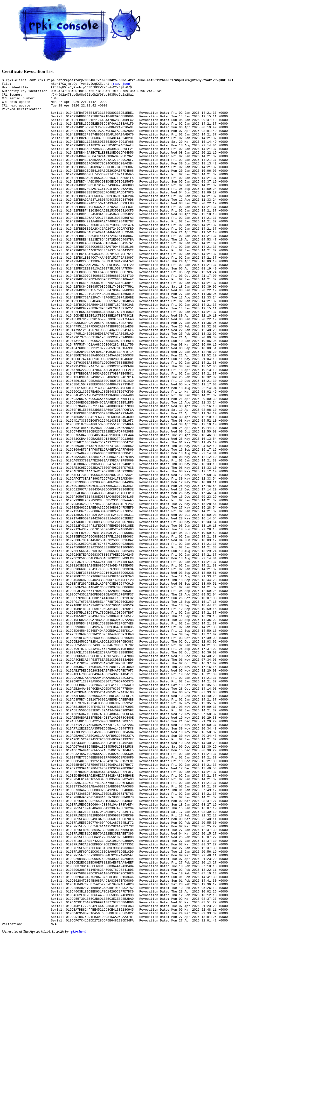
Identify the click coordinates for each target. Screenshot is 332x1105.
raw (115, 85)
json (126, 85)
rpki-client (78, 1101)
